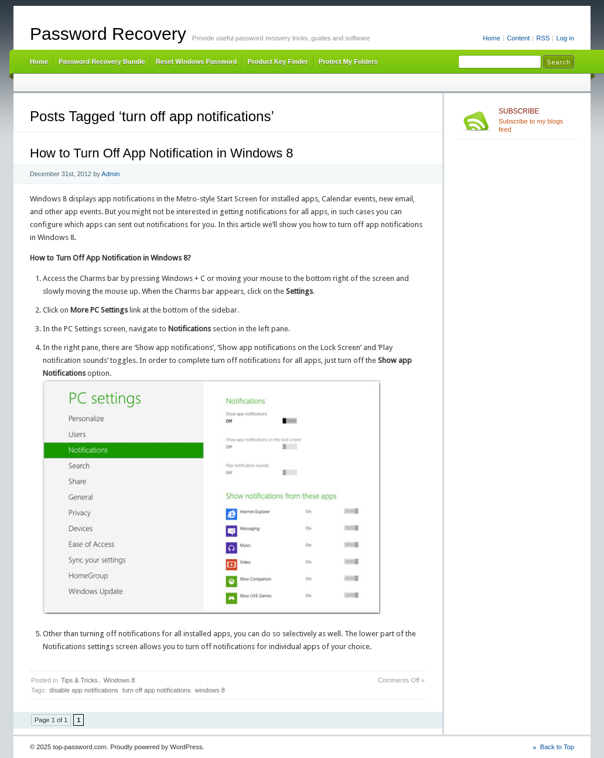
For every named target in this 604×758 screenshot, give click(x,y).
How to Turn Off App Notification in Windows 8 (162, 153)
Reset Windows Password (196, 61)
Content (518, 38)
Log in (565, 38)
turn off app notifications (156, 690)
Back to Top (557, 746)
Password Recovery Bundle (102, 61)
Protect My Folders (348, 61)
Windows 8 (119, 680)
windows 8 (210, 690)
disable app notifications (83, 690)
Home (491, 38)
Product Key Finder (277, 61)
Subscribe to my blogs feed (536, 120)
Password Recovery (108, 33)
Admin (110, 173)
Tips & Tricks (79, 680)
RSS (543, 38)
